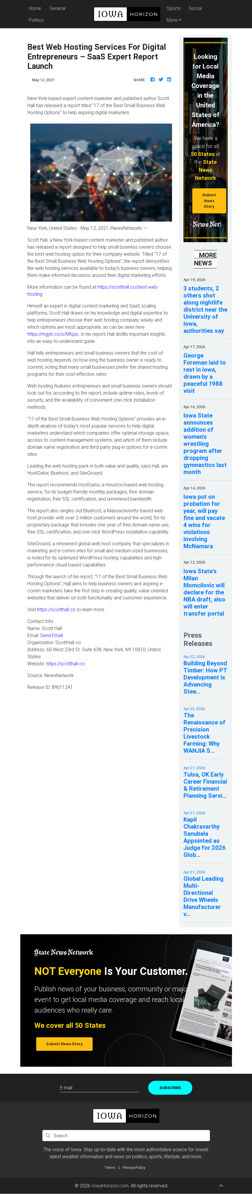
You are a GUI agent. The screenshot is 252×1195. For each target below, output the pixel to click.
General (57, 8)
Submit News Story (209, 200)
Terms (109, 1167)
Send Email (51, 635)
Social (195, 8)
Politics (36, 20)
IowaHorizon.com (109, 1186)
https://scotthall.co (56, 609)
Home (36, 7)
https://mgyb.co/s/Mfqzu (52, 334)
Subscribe (170, 1087)
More (172, 20)
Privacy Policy (134, 1167)
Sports (174, 8)
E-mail (66, 1088)
